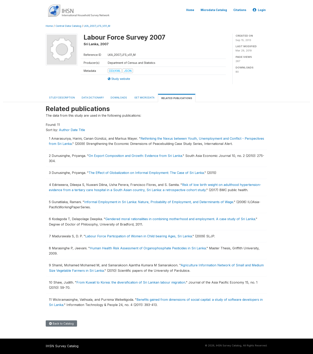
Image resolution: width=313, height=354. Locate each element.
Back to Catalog (61, 323)
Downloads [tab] (119, 97)
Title (82, 130)
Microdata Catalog (214, 10)
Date (74, 130)
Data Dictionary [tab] (93, 97)
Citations (239, 10)
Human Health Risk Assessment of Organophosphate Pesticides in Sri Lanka (148, 248)
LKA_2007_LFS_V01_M (97, 25)
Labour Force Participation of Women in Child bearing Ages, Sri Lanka (138, 236)
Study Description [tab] (62, 97)
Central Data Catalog (68, 25)
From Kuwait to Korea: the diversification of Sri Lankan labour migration (130, 282)
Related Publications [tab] (176, 98)
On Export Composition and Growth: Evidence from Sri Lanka (135, 156)
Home (190, 10)
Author (64, 130)
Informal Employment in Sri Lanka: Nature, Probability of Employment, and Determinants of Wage (158, 202)
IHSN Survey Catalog (62, 346)
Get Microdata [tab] (144, 97)
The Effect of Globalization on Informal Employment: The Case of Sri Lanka (146, 173)
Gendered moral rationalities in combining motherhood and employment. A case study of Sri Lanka (180, 219)
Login (259, 10)
